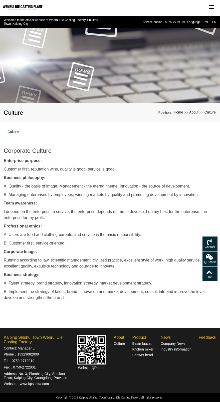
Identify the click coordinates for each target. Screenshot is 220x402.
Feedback (207, 337)
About (193, 112)
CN (206, 22)
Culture (210, 112)
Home (178, 112)
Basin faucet (141, 344)
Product (139, 337)
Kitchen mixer (142, 349)
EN (214, 22)
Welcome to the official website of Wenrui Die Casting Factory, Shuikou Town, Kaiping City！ (51, 22)
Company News (173, 344)
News (166, 337)
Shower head (142, 355)
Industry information (176, 349)
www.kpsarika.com (34, 384)
